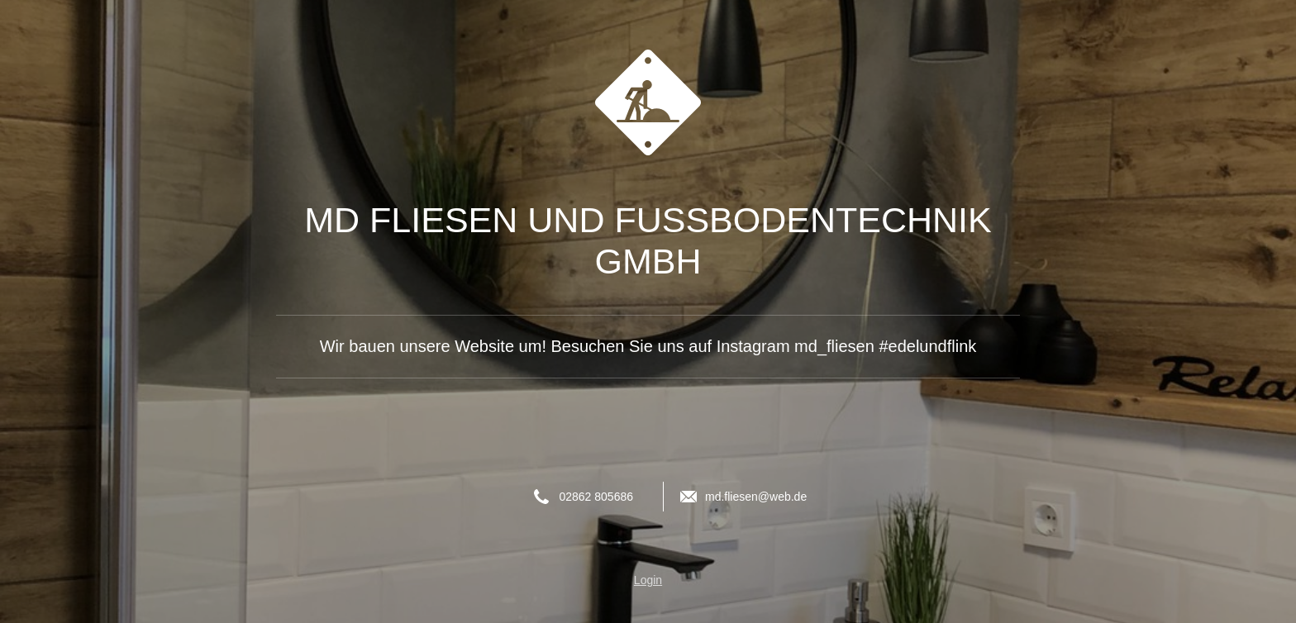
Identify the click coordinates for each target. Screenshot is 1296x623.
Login (648, 580)
